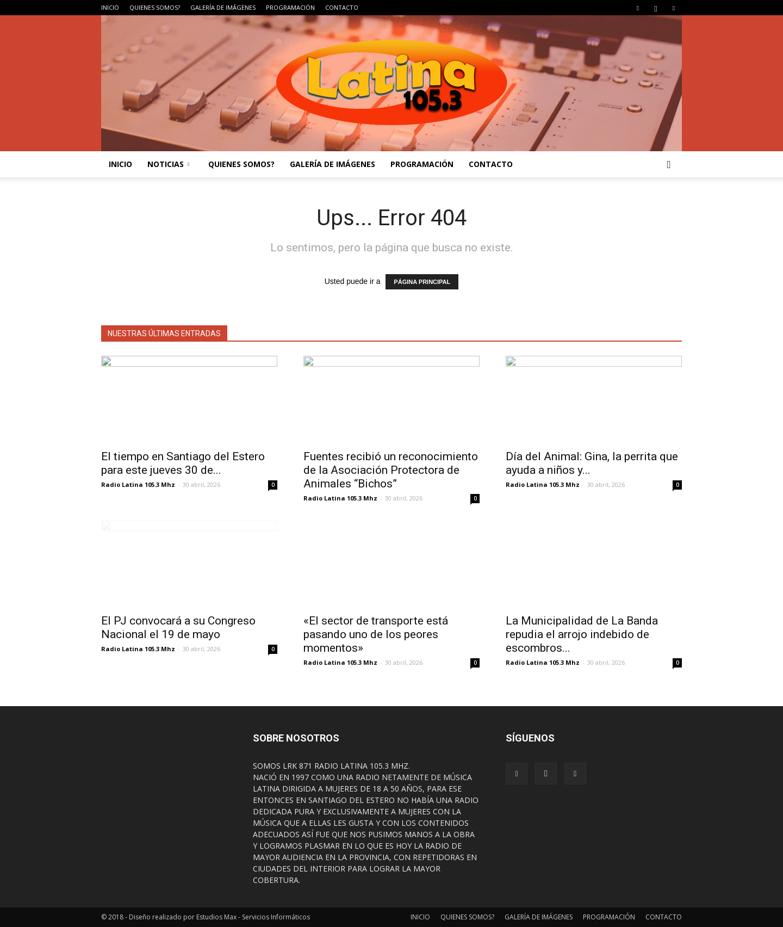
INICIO (110, 7)
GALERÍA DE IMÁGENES (223, 7)
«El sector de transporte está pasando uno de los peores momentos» (375, 634)
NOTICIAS (168, 164)
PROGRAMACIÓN (290, 7)
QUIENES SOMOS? (154, 7)
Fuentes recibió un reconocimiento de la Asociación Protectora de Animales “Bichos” (390, 470)
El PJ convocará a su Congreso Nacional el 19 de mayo (178, 627)
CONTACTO (341, 7)
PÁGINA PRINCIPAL (422, 282)
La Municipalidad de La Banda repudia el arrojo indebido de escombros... (582, 634)
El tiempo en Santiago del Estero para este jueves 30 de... (183, 463)
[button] (669, 164)
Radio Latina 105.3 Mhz (138, 484)
